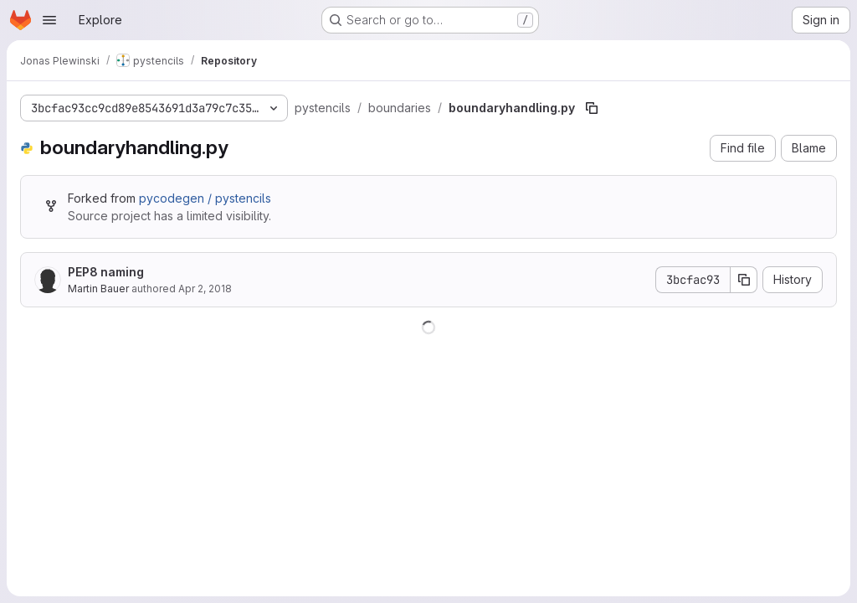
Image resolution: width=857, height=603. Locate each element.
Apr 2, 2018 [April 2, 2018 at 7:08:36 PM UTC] (205, 288)
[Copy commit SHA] (744, 279)
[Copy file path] (591, 108)
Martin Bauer (98, 288)
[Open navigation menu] (49, 20)
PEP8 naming (106, 272)
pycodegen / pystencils (205, 198)
